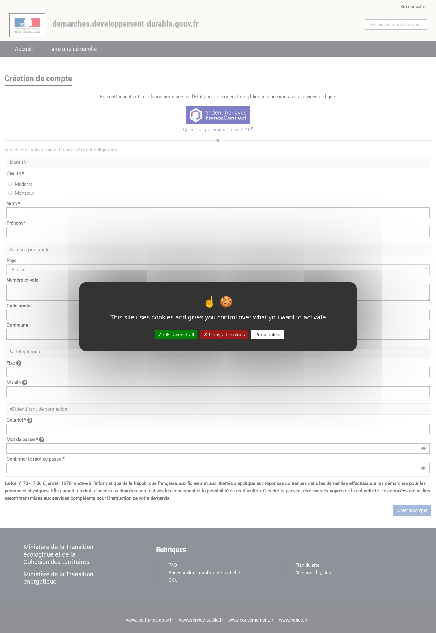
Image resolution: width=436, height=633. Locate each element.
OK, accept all (176, 334)
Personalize (267, 334)
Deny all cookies (224, 334)
